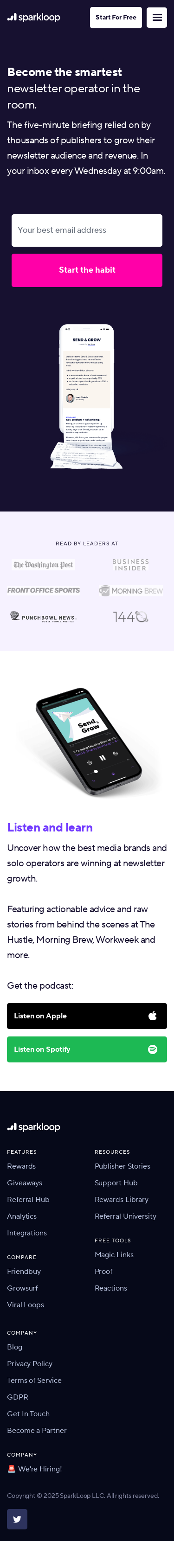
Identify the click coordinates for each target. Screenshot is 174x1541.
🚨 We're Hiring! (34, 1469)
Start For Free (116, 17)
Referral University (125, 1216)
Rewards (21, 1166)
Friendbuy (24, 1271)
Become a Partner (36, 1430)
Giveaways (24, 1183)
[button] (157, 17)
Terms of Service (34, 1380)
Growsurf (22, 1288)
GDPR (17, 1397)
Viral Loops (25, 1305)
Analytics (22, 1216)
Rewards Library (122, 1199)
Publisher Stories (122, 1166)
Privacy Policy (29, 1363)
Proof (104, 1271)
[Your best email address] (87, 230)
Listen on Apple (40, 1016)
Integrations (27, 1233)
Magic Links (114, 1255)
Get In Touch (28, 1414)
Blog (14, 1347)
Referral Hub (28, 1199)
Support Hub (116, 1183)
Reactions (111, 1288)
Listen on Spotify (42, 1049)
